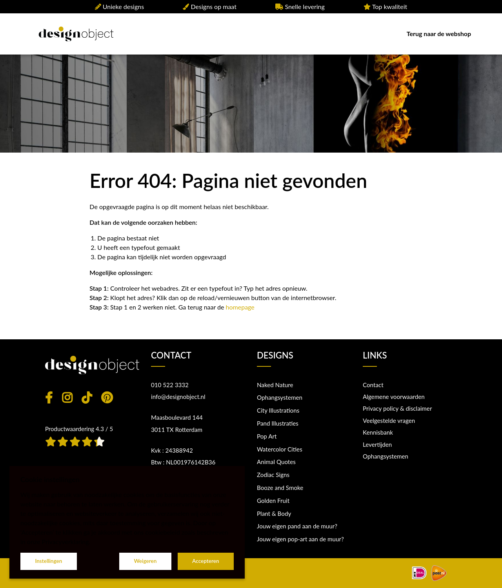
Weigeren (145, 561)
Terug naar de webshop (439, 33)
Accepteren (205, 561)
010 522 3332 (170, 384)
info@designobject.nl (178, 396)
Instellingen (48, 561)
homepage (240, 307)
